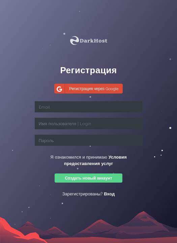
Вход (109, 193)
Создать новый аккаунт (88, 178)
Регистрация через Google (86, 88)
